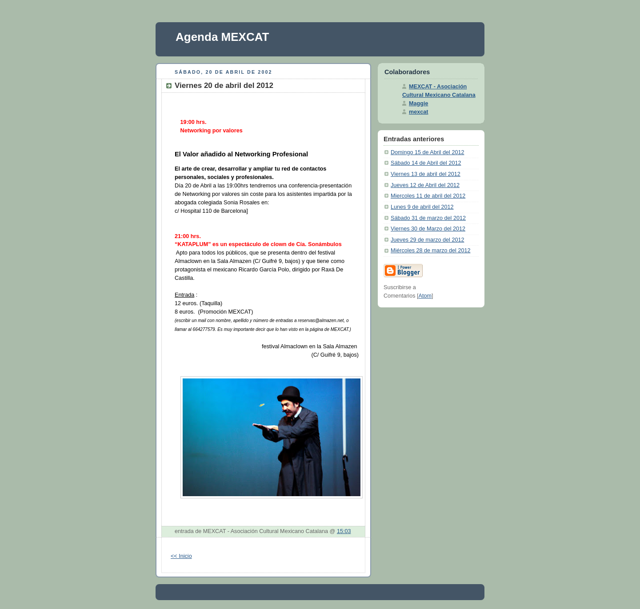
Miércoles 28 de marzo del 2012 (430, 250)
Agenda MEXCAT (222, 37)
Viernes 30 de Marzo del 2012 (428, 229)
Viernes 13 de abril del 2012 (425, 174)
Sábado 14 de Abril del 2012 (426, 163)
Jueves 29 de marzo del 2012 (427, 240)
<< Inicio (181, 556)
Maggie (418, 103)
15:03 (344, 531)
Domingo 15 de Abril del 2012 (427, 152)
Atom (425, 296)
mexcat (418, 112)
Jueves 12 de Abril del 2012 (425, 185)
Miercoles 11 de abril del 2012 (428, 196)
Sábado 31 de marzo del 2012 (428, 218)
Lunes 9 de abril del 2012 (422, 207)
